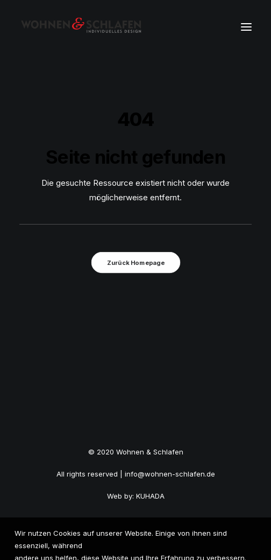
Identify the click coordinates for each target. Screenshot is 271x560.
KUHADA (150, 496)
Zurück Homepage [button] (135, 262)
